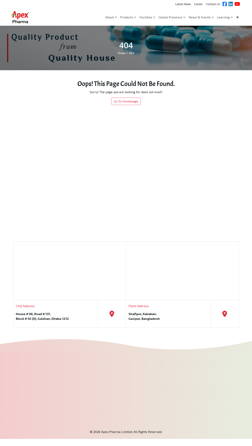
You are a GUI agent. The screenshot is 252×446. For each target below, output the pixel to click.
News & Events (201, 17)
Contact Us (213, 4)
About (111, 17)
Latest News (183, 4)
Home (122, 53)
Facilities (147, 17)
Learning (225, 17)
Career (198, 4)
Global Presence (172, 17)
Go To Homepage (126, 101)
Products (128, 17)
